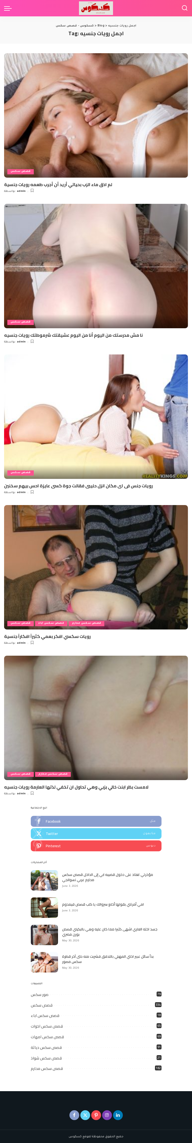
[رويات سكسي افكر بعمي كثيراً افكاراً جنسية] (96, 567)
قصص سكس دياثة (46, 1046)
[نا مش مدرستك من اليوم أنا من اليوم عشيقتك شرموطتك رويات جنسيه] (96, 266)
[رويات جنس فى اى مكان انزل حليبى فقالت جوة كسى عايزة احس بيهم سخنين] (96, 416)
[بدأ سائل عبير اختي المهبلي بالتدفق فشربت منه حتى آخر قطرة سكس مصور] (44, 961)
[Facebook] (74, 1114)
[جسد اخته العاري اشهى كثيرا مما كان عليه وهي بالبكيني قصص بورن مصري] (44, 934)
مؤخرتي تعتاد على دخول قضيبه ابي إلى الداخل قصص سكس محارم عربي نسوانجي (107, 876)
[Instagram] (107, 1114)
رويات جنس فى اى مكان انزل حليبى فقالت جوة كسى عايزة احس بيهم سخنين (78, 485)
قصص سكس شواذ (46, 1057)
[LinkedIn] (118, 1114)
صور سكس (39, 993)
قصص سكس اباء (52, 623)
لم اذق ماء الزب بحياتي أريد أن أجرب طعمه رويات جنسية (58, 184)
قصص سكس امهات (47, 1036)
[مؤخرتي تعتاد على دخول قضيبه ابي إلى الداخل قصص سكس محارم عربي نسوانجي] (44, 880)
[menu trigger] (9, 8)
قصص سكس (21, 171)
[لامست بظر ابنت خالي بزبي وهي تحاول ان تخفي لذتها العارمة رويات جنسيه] (96, 717)
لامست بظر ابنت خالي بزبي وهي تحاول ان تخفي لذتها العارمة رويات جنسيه (76, 786)
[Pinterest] (96, 1114)
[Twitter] (85, 1114)
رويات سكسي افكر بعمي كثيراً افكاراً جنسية (47, 636)
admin (21, 191)
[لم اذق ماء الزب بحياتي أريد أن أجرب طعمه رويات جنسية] (96, 115)
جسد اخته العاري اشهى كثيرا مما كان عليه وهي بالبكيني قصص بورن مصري (109, 931)
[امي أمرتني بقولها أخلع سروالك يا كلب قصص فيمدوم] (44, 907)
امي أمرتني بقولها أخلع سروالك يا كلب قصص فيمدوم (103, 903)
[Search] (184, 8)
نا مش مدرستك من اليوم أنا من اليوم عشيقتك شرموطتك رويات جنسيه (73, 335)
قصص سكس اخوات (47, 1025)
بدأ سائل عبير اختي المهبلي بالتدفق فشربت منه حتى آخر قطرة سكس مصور (108, 958)
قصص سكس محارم (87, 623)
